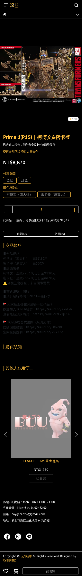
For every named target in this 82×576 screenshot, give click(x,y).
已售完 (50, 571)
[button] (76, 434)
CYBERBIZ (9, 560)
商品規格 (22, 233)
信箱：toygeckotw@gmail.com (24, 514)
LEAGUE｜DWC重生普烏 (41, 461)
